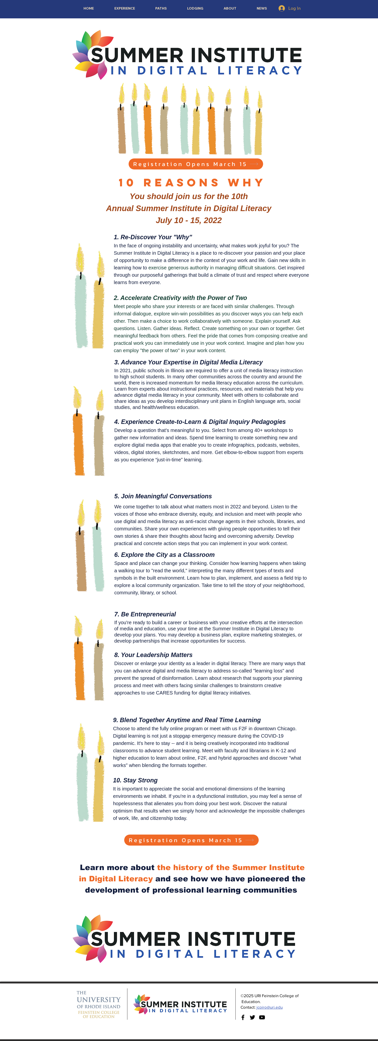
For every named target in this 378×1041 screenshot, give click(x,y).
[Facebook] (242, 1017)
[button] (161, 8)
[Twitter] (252, 1017)
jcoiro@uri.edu (269, 1007)
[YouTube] (262, 1017)
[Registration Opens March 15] (196, 163)
